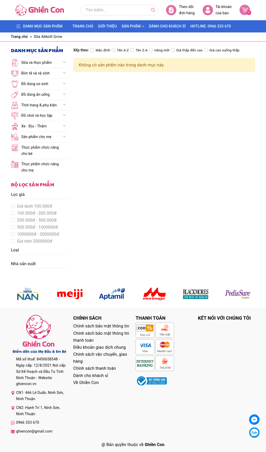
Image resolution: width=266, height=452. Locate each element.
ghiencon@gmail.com (34, 431)
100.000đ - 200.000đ (36, 213)
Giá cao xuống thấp (222, 50)
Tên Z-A (139, 50)
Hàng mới (159, 50)
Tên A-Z (120, 50)
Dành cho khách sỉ (90, 375)
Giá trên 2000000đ (34, 241)
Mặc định (100, 50)
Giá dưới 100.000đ (34, 206)
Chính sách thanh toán (94, 368)
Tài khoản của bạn (217, 10)
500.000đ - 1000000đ (37, 227)
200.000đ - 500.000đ (36, 220)
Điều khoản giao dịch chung (99, 347)
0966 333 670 (27, 422)
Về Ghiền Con (86, 382)
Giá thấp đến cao (187, 50)
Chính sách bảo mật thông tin (101, 326)
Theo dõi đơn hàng (180, 10)
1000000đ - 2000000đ (37, 234)
